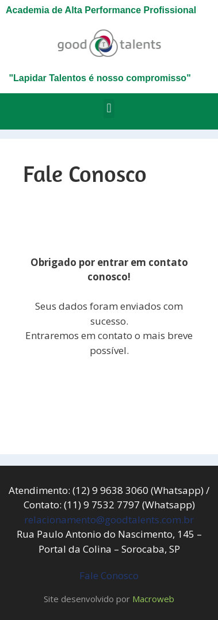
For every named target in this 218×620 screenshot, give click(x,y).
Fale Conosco (109, 575)
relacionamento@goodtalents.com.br (109, 519)
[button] (109, 108)
